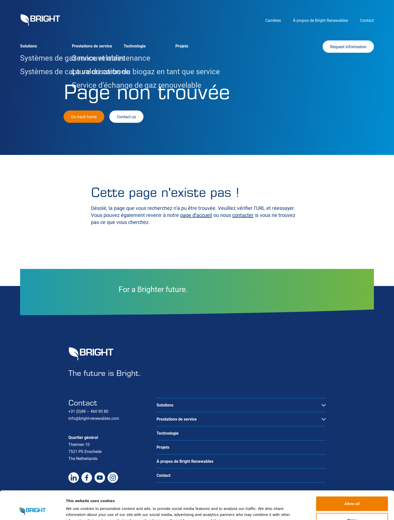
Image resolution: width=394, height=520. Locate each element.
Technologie (135, 46)
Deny (352, 493)
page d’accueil (196, 215)
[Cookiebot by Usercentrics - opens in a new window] (33, 510)
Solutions (28, 46)
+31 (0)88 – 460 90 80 (88, 411)
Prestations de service (92, 46)
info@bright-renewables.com (93, 418)
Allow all (352, 477)
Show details (263, 510)
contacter (243, 215)
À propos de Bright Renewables (320, 20)
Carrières (273, 20)
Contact (367, 20)
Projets (181, 46)
